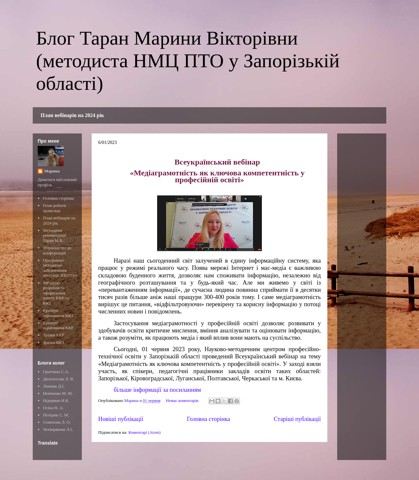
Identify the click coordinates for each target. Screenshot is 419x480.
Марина (52, 171)
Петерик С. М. (56, 414)
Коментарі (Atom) (144, 432)
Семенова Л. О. (57, 422)
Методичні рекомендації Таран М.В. (54, 235)
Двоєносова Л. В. (58, 378)
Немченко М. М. (58, 393)
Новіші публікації (120, 419)
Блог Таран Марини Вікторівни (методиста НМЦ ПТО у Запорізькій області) (187, 60)
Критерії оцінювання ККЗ (58, 313)
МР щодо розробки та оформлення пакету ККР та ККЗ (56, 293)
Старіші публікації (297, 419)
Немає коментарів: (183, 400)
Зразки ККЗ (53, 342)
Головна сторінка (208, 419)
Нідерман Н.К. (56, 400)
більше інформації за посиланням (157, 389)
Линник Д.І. (53, 386)
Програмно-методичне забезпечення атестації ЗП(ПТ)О (60, 268)
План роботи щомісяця (54, 208)
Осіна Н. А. (53, 407)
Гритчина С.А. (56, 371)
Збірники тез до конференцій (57, 250)
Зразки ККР (53, 334)
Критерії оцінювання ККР (58, 325)
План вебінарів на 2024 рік (72, 115)
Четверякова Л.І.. (58, 429)
